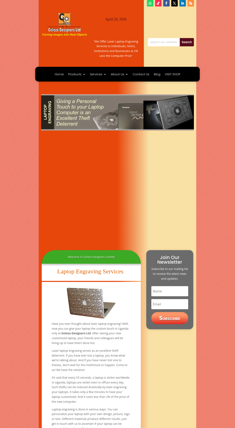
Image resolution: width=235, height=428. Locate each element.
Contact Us (141, 74)
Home (59, 74)
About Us (117, 74)
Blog (157, 74)
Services (96, 74)
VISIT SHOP (172, 74)
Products (74, 74)
